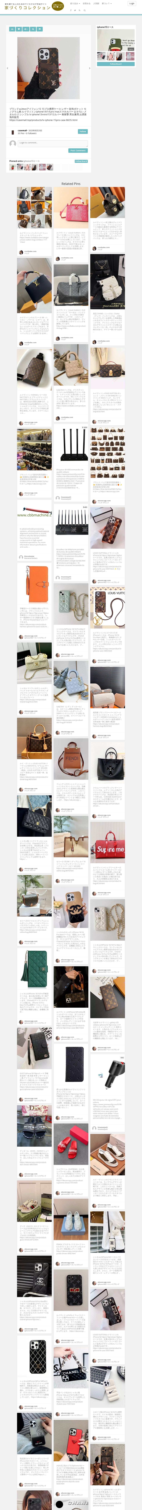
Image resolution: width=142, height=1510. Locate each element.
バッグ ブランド (103, 423)
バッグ (26, 253)
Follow (83, 131)
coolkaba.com (30, 251)
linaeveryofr (66, 497)
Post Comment (78, 150)
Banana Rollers (30, 558)
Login (131, 3)
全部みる (87, 3)
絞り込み (75, 3)
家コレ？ (107, 3)
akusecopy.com (104, 421)
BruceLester (29, 556)
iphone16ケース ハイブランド (108, 582)
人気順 (96, 3)
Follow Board (81, 161)
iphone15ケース (31, 161)
